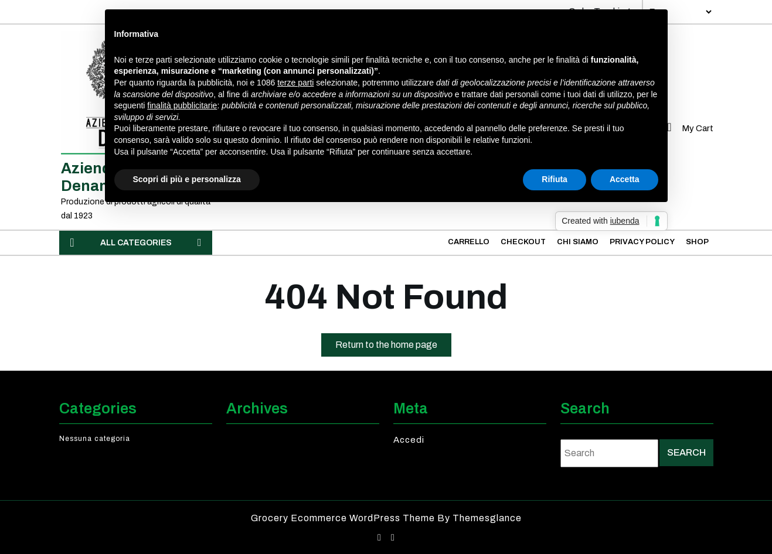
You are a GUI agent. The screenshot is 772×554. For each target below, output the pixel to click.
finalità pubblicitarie (182, 105)
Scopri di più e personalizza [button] (187, 179)
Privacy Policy (642, 242)
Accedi (408, 439)
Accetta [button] (625, 179)
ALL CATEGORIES (135, 242)
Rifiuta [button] (554, 179)
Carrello (468, 242)
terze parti (295, 82)
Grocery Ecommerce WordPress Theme (344, 518)
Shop (697, 242)
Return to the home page (393, 347)
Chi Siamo (577, 242)
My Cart (687, 128)
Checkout (523, 242)
